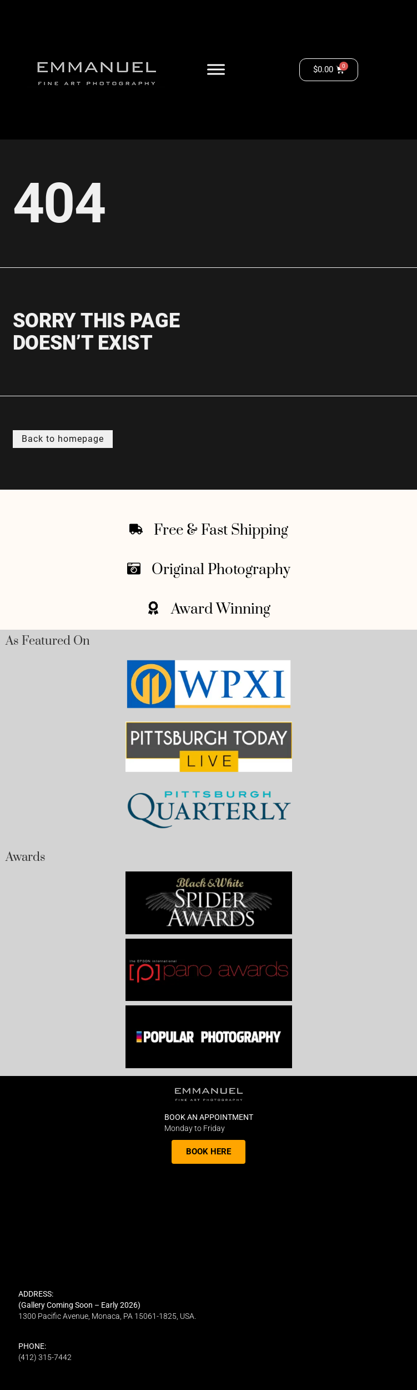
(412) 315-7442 (45, 1357)
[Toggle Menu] (216, 69)
